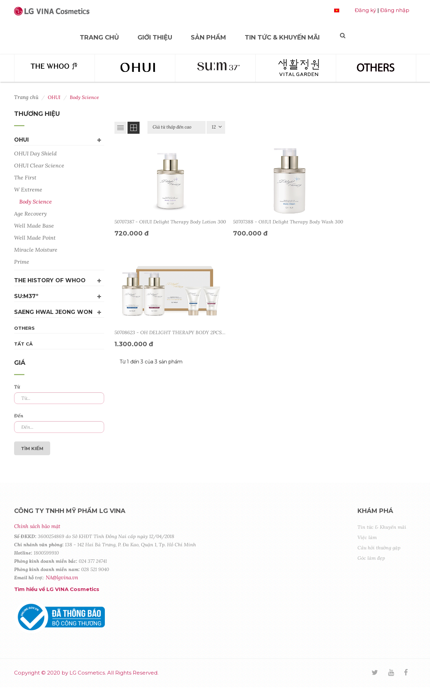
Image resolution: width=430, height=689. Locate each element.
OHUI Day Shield (35, 153)
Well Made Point (35, 237)
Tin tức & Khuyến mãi (282, 37)
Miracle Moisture (35, 249)
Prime (21, 261)
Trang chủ (99, 37)
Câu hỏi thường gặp (378, 548)
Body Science (35, 201)
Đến (18, 416)
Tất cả (23, 344)
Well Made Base (34, 225)
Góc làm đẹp (371, 558)
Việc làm (367, 537)
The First (25, 177)
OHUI (21, 139)
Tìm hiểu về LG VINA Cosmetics (56, 589)
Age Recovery (30, 213)
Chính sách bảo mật (37, 526)
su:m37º (26, 296)
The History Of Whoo (50, 280)
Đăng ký (365, 10)
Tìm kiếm (32, 448)
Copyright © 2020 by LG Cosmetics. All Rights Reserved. (86, 672)
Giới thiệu (154, 37)
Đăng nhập (394, 10)
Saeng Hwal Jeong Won (53, 312)
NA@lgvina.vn (62, 577)
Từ (17, 387)
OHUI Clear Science (39, 165)
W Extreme (28, 189)
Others (24, 328)
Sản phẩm (208, 37)
